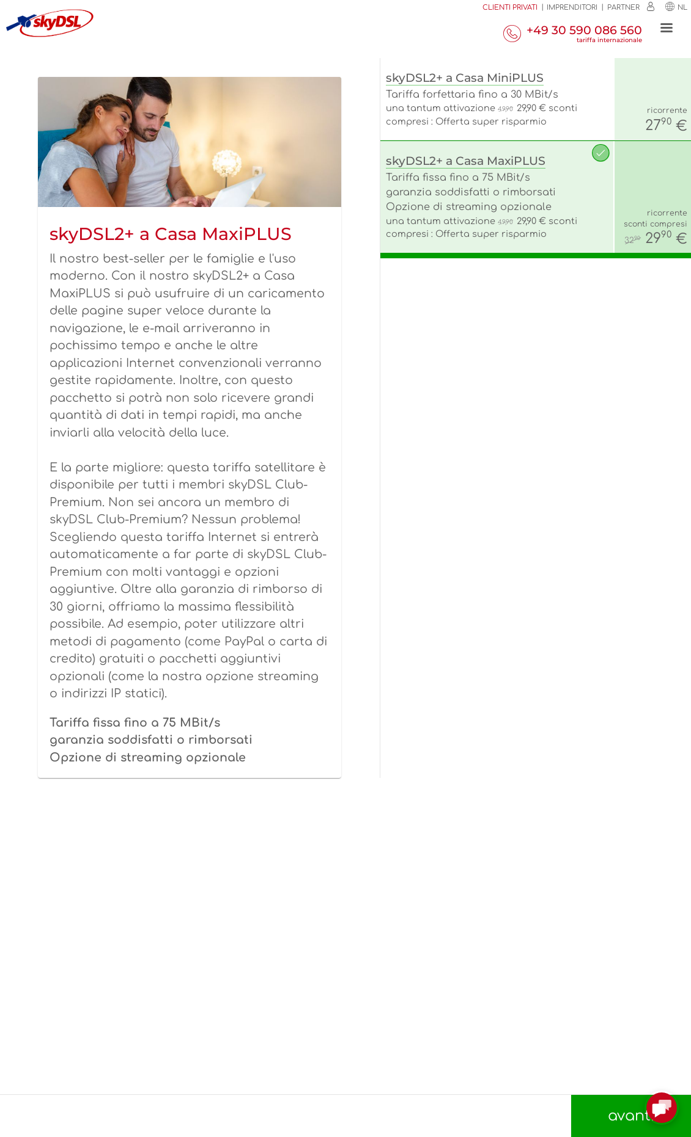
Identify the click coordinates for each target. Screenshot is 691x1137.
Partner (623, 8)
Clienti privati (510, 8)
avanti (631, 1116)
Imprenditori (572, 8)
